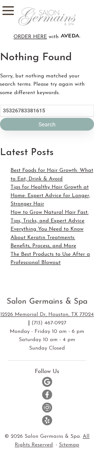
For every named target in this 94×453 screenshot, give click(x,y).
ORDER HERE (30, 36)
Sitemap (69, 445)
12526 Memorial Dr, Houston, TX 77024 (47, 314)
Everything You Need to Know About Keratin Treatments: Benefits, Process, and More (47, 237)
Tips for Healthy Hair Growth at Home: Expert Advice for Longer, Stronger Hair (50, 196)
